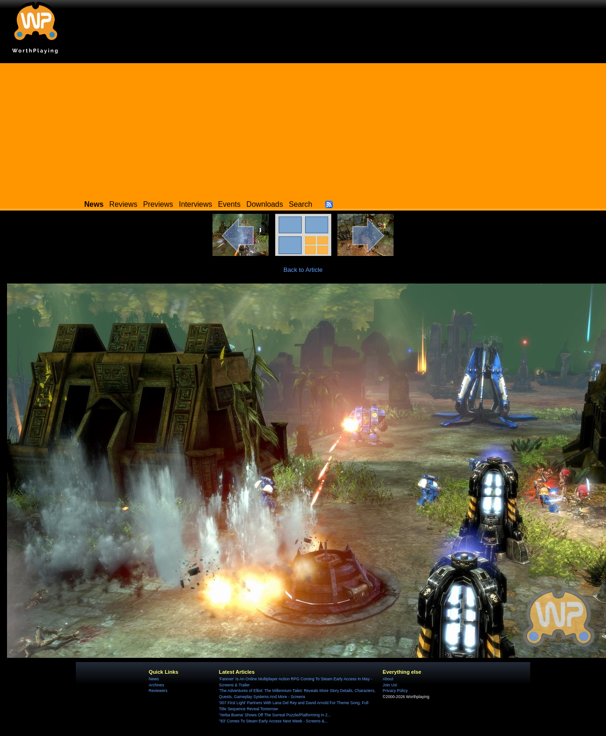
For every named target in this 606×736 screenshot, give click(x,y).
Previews (158, 204)
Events (229, 204)
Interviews (195, 204)
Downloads (265, 204)
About (388, 679)
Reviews (124, 204)
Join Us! (390, 685)
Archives (156, 685)
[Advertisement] (303, 128)
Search (300, 204)
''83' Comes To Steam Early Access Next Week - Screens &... (273, 721)
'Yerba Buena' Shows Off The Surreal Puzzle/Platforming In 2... (275, 715)
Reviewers (158, 690)
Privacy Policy (395, 690)
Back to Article (303, 269)
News (154, 679)
